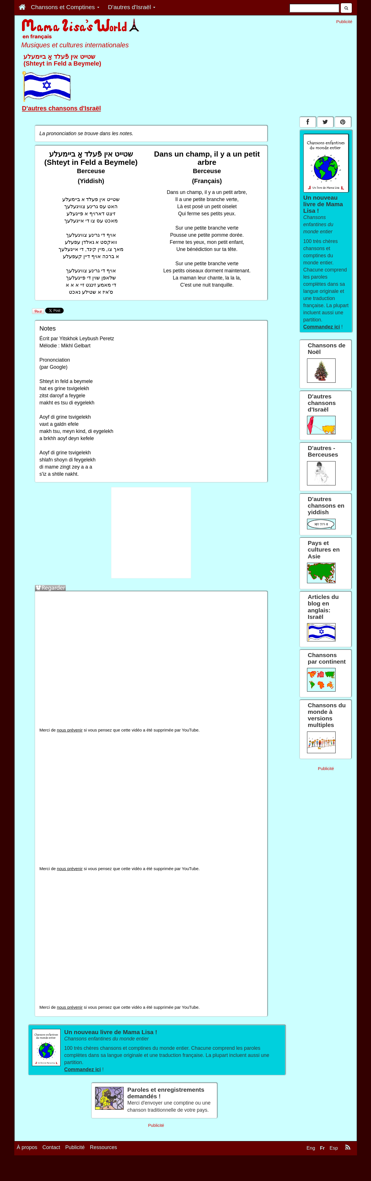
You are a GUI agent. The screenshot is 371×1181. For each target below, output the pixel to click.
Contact (51, 1147)
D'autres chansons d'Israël (61, 108)
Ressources (103, 1147)
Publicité (75, 1147)
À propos (27, 1147)
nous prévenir (70, 730)
